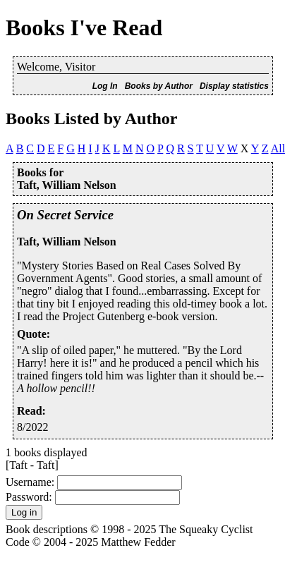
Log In (105, 86)
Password (27, 497)
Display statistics (234, 86)
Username (28, 482)
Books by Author (159, 86)
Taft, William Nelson (66, 242)
